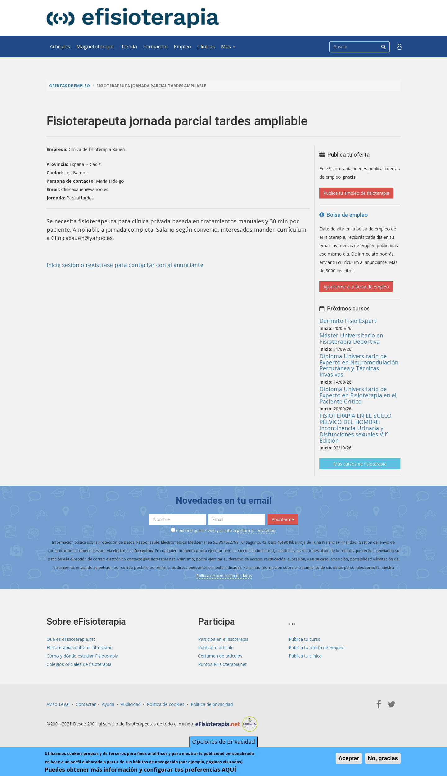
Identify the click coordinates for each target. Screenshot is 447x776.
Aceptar (348, 758)
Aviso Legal (58, 704)
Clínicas (206, 46)
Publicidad (130, 704)
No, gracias (383, 758)
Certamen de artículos (220, 656)
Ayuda (108, 704)
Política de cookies (165, 704)
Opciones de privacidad (223, 741)
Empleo (182, 46)
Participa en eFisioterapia (223, 639)
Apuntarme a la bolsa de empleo (356, 287)
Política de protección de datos (224, 575)
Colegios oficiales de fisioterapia (79, 664)
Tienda (129, 46)
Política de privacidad (212, 704)
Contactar (86, 704)
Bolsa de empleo (343, 215)
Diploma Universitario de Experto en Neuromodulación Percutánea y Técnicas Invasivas (358, 365)
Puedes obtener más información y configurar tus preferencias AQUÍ (140, 769)
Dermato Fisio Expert (348, 320)
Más (228, 46)
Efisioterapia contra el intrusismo (80, 647)
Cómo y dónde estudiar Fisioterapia (82, 656)
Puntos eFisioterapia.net (222, 664)
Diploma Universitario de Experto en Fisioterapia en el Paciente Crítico (357, 395)
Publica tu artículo (216, 647)
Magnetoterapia (95, 46)
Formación (155, 46)
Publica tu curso (305, 639)
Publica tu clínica (305, 656)
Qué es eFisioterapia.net (71, 639)
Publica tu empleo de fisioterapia (356, 193)
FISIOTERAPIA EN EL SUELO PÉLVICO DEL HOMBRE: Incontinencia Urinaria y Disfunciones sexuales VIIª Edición (355, 428)
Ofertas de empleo (69, 85)
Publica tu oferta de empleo (317, 647)
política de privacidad (256, 530)
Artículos (60, 46)
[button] (399, 46)
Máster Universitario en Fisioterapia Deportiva (351, 338)
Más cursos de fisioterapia (359, 464)
